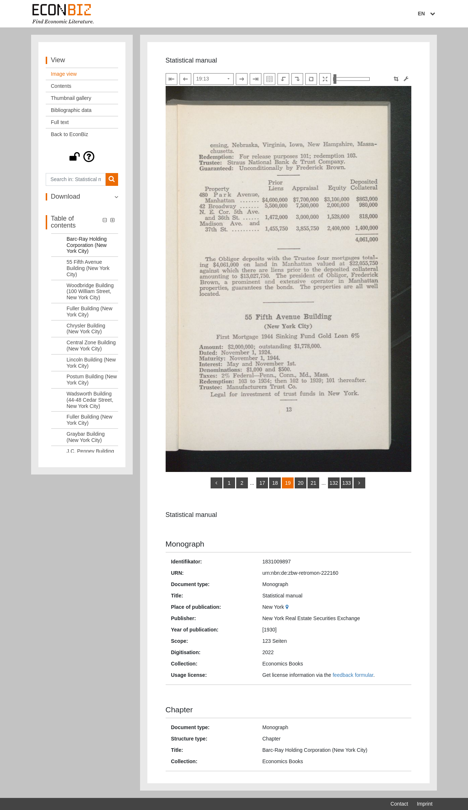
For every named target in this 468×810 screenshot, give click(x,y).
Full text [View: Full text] (60, 122)
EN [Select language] (427, 13)
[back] (216, 482)
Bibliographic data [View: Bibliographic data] (71, 110)
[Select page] (213, 79)
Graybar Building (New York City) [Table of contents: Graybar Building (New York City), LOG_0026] (86, 437)
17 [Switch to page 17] (262, 483)
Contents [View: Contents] (61, 86)
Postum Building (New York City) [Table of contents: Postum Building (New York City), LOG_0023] (92, 380)
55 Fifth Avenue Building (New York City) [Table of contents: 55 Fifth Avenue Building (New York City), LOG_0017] (88, 268)
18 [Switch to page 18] (275, 483)
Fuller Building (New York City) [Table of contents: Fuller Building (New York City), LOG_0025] (89, 420)
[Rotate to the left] (283, 79)
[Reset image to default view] (311, 79)
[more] (359, 482)
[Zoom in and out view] (351, 79)
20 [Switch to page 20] (300, 483)
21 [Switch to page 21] (313, 483)
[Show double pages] (269, 79)
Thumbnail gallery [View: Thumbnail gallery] (71, 98)
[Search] (112, 179)
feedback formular (353, 675)
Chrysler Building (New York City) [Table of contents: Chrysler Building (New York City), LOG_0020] (86, 329)
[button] (82, 156)
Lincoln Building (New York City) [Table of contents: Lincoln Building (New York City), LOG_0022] (91, 363)
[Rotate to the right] (297, 79)
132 (333, 483)
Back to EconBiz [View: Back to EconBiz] (69, 134)
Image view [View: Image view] (64, 74)
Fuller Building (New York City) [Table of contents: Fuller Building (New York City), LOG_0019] (89, 311)
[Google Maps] (288, 607)
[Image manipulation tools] (406, 78)
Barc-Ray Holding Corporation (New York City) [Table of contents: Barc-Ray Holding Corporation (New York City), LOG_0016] (87, 245)
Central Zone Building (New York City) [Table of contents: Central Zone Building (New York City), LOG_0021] (91, 346)
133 (346, 483)
